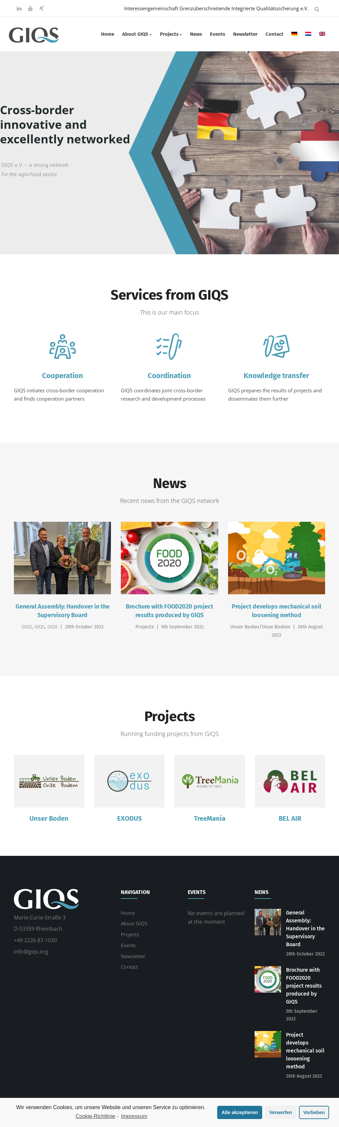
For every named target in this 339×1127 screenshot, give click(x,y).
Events (217, 34)
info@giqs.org (31, 951)
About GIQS (137, 34)
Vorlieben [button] (314, 1112)
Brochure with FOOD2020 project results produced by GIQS (304, 986)
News (196, 34)
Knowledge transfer (276, 375)
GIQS (27, 627)
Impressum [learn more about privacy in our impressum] (134, 1116)
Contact (274, 34)
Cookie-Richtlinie (95, 1116)
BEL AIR (290, 818)
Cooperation (62, 375)
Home (107, 34)
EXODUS (129, 818)
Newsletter (245, 34)
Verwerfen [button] (280, 1112)
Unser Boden (49, 818)
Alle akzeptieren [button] (239, 1112)
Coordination (169, 375)
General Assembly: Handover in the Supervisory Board (305, 928)
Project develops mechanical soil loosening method (305, 1051)
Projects (171, 34)
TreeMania (209, 818)
